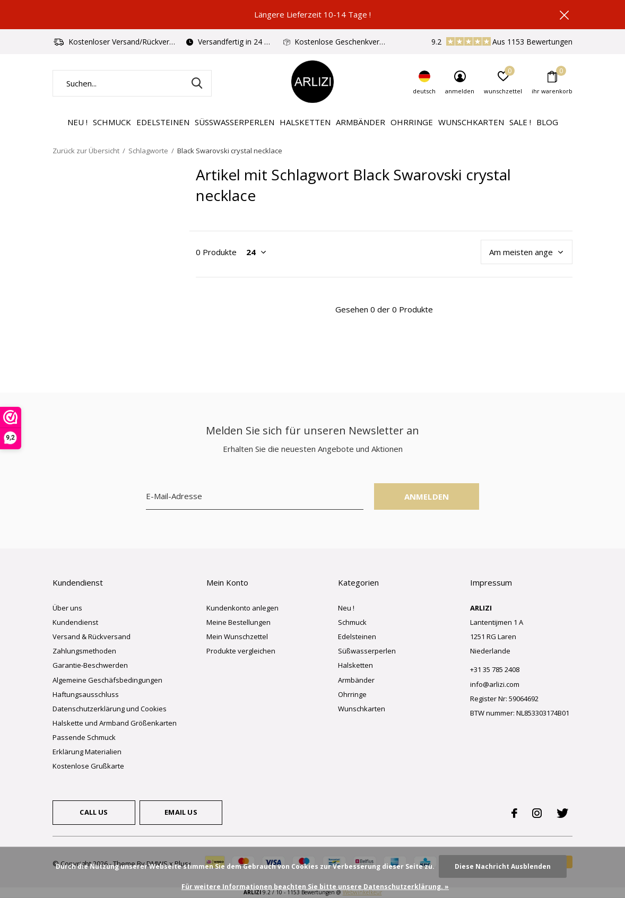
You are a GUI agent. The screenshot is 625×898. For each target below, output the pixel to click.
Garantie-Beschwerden (90, 665)
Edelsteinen (162, 122)
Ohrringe (411, 122)
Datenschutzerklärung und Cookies (110, 708)
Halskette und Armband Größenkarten (115, 723)
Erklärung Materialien (87, 751)
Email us (180, 812)
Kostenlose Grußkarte (88, 766)
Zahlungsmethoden (84, 651)
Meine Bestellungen (238, 622)
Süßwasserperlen (234, 122)
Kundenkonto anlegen (242, 608)
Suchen (197, 83)
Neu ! (77, 122)
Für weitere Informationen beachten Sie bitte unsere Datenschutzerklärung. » (315, 886)
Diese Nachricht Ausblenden (503, 866)
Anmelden (426, 496)
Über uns (67, 608)
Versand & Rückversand (92, 636)
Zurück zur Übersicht (86, 150)
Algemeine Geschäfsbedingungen (107, 680)
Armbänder (360, 122)
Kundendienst (75, 622)
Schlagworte (148, 150)
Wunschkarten (471, 122)
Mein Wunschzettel (237, 636)
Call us (94, 812)
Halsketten (305, 122)
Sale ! (520, 122)
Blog (547, 122)
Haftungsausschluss (86, 694)
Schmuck (112, 122)
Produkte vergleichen (240, 651)
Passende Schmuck (84, 737)
